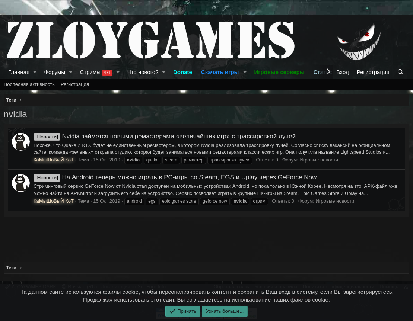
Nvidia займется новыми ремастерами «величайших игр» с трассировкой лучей (165, 136)
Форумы (54, 72)
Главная (18, 72)
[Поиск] (401, 72)
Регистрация (75, 84)
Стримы (96, 72)
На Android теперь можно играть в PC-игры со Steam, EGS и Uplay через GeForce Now (175, 177)
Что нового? (143, 72)
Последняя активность (29, 84)
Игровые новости (318, 160)
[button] (35, 72)
